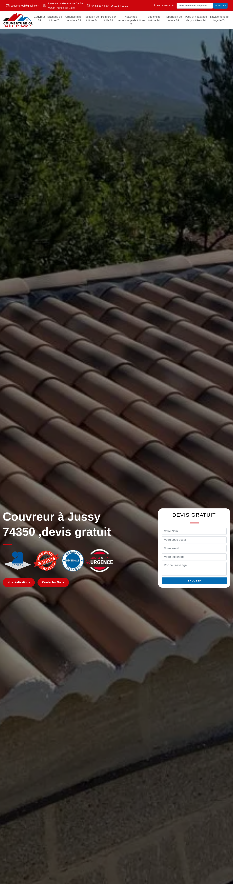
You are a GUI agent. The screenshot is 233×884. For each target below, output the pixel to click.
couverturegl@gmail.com (25, 5)
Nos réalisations (18, 582)
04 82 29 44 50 (100, 5)
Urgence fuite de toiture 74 (73, 18)
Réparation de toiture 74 (173, 18)
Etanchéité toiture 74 (154, 18)
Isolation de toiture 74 (92, 18)
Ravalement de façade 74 (219, 18)
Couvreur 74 (39, 18)
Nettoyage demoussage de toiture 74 (131, 20)
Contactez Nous (53, 582)
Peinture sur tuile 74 (108, 18)
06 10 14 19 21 (119, 5)
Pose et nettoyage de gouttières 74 (196, 18)
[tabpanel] (116, 442)
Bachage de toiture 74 (54, 18)
